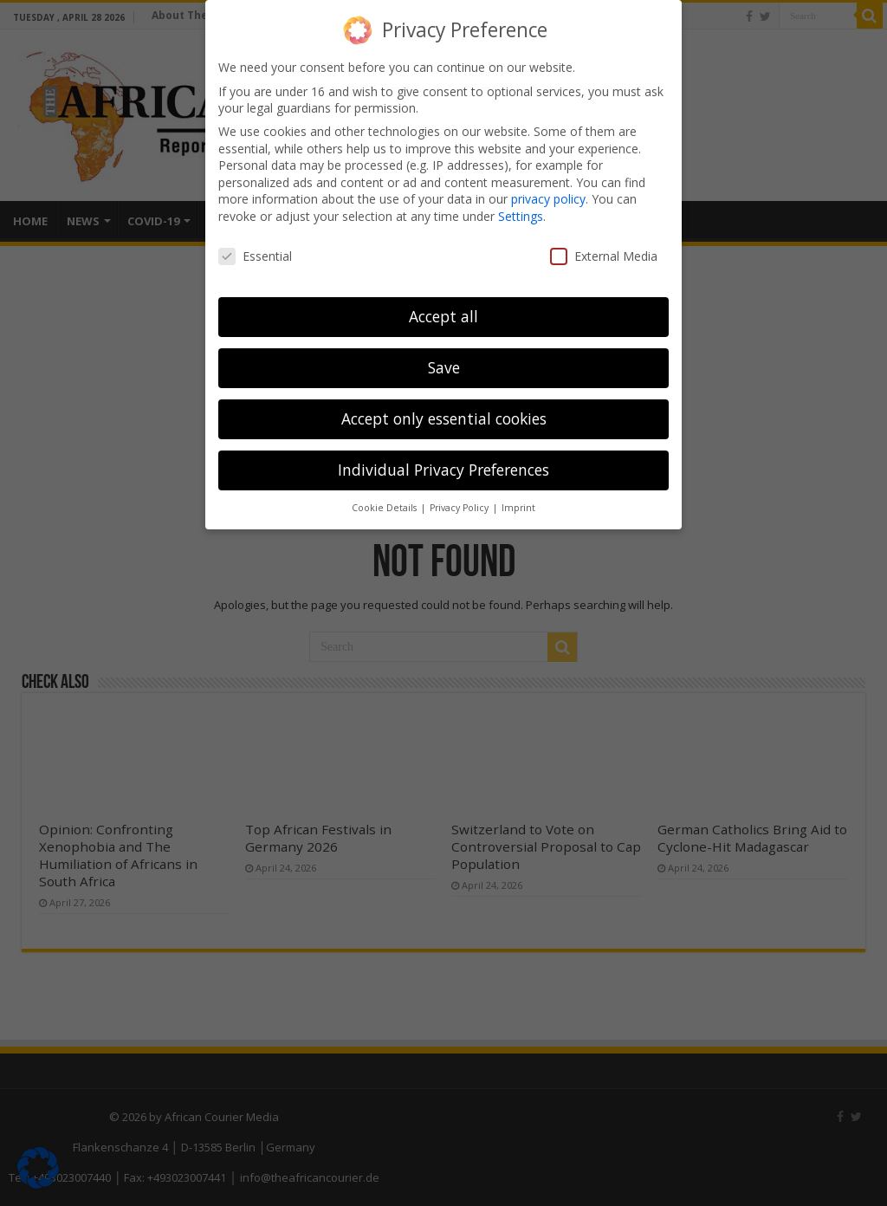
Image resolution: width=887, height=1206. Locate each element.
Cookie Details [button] (385, 508)
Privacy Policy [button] (460, 508)
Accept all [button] (443, 316)
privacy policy (548, 199)
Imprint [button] (518, 508)
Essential (255, 256)
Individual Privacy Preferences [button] (443, 469)
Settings (520, 216)
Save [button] (444, 367)
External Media (603, 256)
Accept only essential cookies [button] (444, 418)
